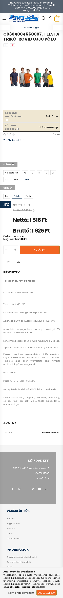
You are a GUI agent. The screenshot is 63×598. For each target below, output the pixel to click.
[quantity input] (11, 250)
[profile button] (50, 18)
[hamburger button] (4, 18)
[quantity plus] (15, 249)
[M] (39, 172)
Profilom (11, 528)
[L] (46, 172)
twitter (26, 489)
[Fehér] (28, 196)
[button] (8, 262)
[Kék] (6, 196)
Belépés (11, 518)
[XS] (25, 172)
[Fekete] (17, 196)
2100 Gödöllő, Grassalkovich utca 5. (31, 468)
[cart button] (57, 18)
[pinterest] (12, 45)
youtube (39, 489)
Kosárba (39, 249)
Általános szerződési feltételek (22, 557)
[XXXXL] (26, 179)
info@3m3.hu (43, 478)
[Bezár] (58, 6)
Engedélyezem (46, 592)
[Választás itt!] (11, 172)
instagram (19, 489)
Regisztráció (13, 523)
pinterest (32, 489)
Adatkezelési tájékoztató (19, 562)
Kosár (10, 533)
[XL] (53, 172)
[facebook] (5, 45)
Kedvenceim (13, 538)
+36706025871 (42, 473)
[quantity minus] (6, 249)
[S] (32, 172)
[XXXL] (16, 179)
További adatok (12, 140)
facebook (12, 489)
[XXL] (6, 179)
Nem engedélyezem (21, 592)
